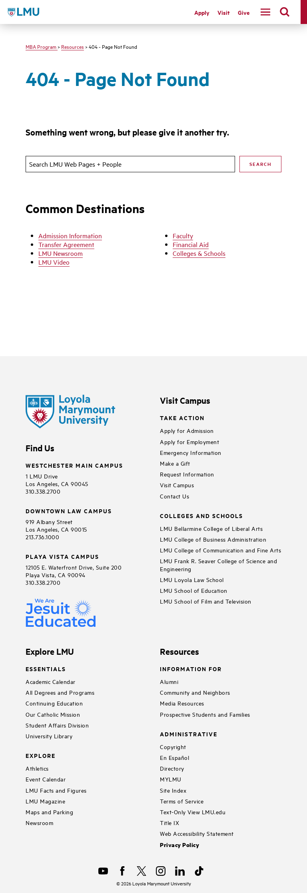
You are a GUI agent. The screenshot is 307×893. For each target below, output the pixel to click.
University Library (49, 736)
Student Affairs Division (57, 725)
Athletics (37, 768)
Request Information (187, 474)
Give (243, 12)
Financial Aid (191, 244)
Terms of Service (181, 801)
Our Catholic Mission (53, 714)
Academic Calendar (51, 681)
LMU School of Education (193, 590)
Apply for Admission (187, 430)
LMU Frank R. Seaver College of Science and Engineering (218, 564)
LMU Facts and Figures (56, 790)
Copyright (173, 746)
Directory (172, 768)
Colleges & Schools (199, 253)
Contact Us (174, 496)
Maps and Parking (49, 811)
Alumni (169, 681)
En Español (174, 757)
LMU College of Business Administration (213, 539)
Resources (72, 46)
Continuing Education (54, 703)
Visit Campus (177, 484)
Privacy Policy (179, 845)
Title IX (169, 822)
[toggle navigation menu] (265, 12)
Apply (201, 12)
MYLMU (170, 779)
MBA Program (42, 46)
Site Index (173, 790)
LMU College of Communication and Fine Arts (220, 550)
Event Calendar (46, 779)
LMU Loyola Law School (192, 579)
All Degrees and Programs (60, 692)
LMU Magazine (45, 801)
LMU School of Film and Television (205, 601)
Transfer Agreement (66, 244)
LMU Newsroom (60, 253)
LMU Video (54, 261)
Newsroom (39, 822)
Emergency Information (190, 452)
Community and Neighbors (195, 692)
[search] (284, 12)
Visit (223, 12)
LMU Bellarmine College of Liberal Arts (211, 528)
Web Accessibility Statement (197, 833)
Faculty (183, 235)
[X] (141, 871)
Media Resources (182, 703)
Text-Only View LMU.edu (192, 811)
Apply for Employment (189, 441)
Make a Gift (175, 463)
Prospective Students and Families (205, 714)
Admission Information (70, 235)
